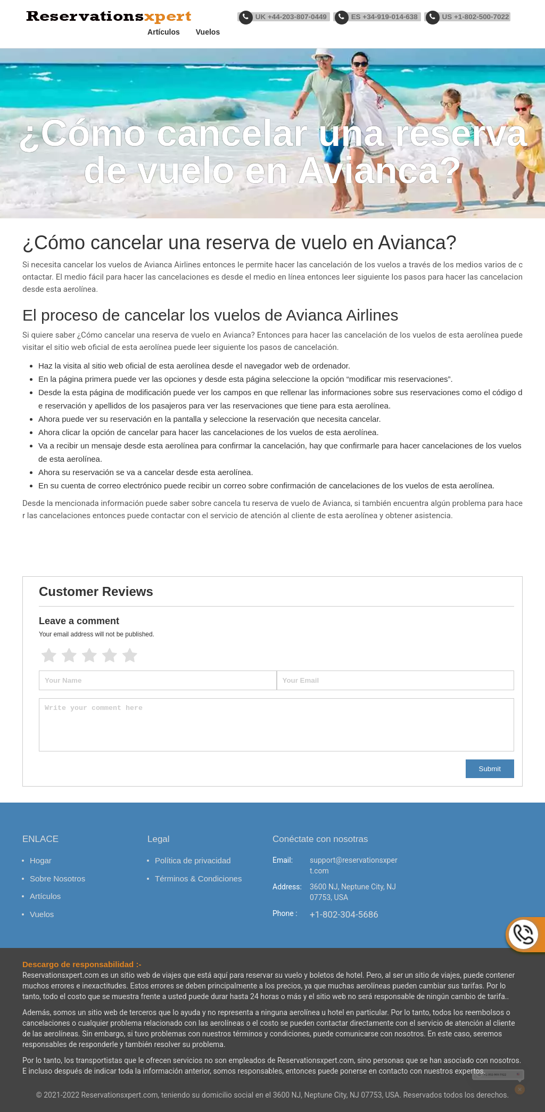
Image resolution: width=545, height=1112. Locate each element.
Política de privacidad (193, 860)
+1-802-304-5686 (344, 914)
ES (382, 17)
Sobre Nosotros (57, 878)
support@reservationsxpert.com (354, 865)
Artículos (172, 32)
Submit (490, 769)
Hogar (41, 860)
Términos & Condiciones (198, 878)
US (469, 17)
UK (291, 17)
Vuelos (217, 32)
